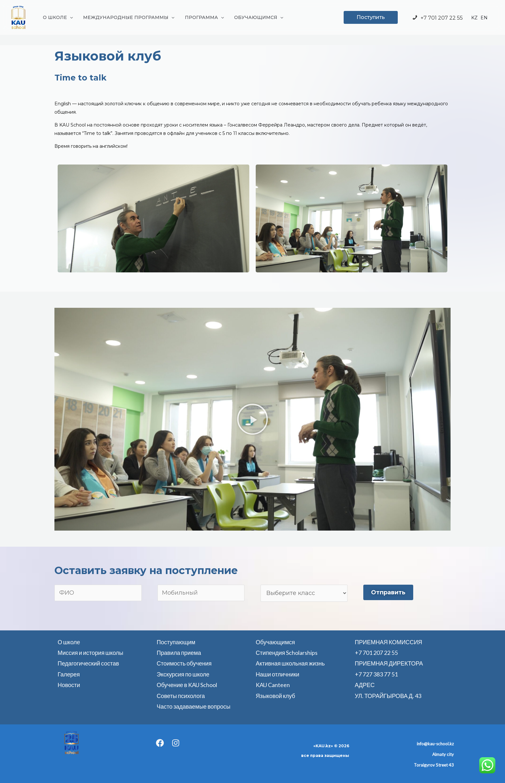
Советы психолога (181, 695)
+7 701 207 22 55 (437, 18)
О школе (69, 642)
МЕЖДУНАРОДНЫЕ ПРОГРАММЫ (126, 17)
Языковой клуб (275, 695)
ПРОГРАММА (201, 17)
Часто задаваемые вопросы (194, 706)
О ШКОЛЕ (57, 17)
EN (484, 18)
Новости (69, 684)
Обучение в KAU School (187, 684)
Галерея (69, 674)
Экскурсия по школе (183, 674)
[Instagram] (176, 743)
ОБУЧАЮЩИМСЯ (254, 17)
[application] (69, 17)
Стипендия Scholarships (287, 652)
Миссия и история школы (90, 652)
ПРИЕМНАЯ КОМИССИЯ (389, 642)
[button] (252, 419)
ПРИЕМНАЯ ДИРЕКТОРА (389, 663)
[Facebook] (160, 743)
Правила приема (179, 652)
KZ (474, 18)
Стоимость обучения (184, 663)
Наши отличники (278, 674)
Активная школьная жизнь (290, 663)
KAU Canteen (273, 684)
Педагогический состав (88, 663)
